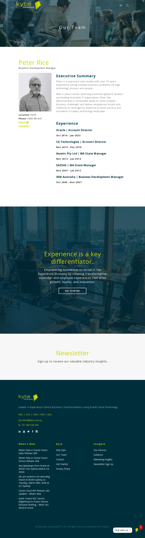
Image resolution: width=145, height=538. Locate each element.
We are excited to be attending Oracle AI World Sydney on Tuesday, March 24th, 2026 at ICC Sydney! (34, 481)
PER (42, 414)
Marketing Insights (103, 459)
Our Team (61, 454)
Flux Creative (103, 526)
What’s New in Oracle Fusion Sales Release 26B (33, 452)
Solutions (98, 454)
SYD (28, 414)
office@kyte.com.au (30, 420)
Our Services (100, 450)
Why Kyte (61, 450)
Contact (60, 459)
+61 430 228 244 (28, 424)
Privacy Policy (63, 468)
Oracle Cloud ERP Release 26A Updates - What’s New (34, 492)
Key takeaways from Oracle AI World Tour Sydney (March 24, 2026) (34, 468)
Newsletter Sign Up (103, 464)
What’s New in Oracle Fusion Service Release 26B (33, 459)
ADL (49, 414)
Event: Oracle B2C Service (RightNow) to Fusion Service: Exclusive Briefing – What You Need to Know (33, 503)
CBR (35, 414)
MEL (21, 414)
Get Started (72, 291)
